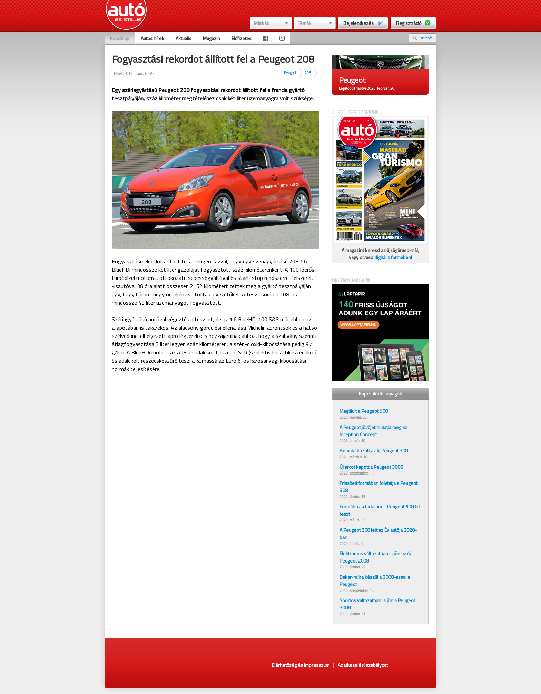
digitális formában (392, 257)
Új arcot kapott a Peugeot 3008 (371, 466)
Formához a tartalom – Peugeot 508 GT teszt (380, 510)
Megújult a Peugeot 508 (364, 410)
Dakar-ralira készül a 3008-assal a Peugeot (375, 580)
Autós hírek (152, 38)
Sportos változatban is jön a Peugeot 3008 (377, 604)
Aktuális (183, 38)
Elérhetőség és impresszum (300, 664)
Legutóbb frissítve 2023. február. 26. (367, 88)
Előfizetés (242, 38)
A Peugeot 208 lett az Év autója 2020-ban (378, 533)
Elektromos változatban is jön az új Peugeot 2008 (375, 557)
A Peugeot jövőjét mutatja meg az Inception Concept (373, 430)
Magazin (211, 38)
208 (308, 73)
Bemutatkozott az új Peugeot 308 (374, 450)
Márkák (261, 23)
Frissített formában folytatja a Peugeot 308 (378, 486)
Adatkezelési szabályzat (363, 664)
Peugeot (290, 73)
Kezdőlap (119, 38)
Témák (304, 23)
